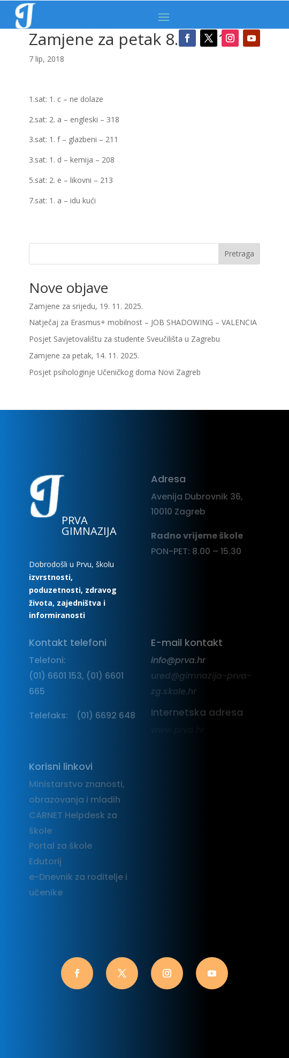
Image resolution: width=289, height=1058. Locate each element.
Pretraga (239, 253)
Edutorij (45, 861)
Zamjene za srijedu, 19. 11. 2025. (86, 306)
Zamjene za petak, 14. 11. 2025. (84, 355)
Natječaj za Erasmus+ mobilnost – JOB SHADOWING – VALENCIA (143, 322)
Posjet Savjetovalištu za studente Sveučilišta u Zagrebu (124, 339)
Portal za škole (60, 846)
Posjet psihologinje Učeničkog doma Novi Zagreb (115, 372)
